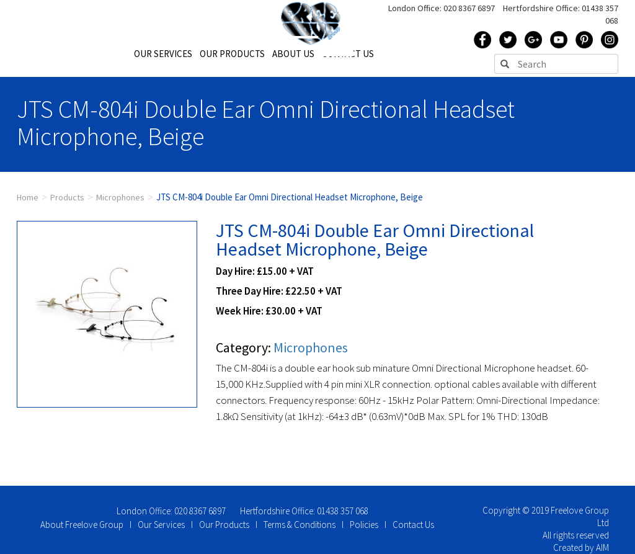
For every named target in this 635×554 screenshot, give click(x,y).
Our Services (161, 524)
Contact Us (413, 524)
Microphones (120, 197)
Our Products (224, 524)
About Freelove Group (81, 524)
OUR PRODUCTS (232, 54)
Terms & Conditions (299, 524)
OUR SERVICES (163, 54)
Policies (364, 524)
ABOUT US (293, 54)
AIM (602, 547)
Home (27, 197)
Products (67, 197)
